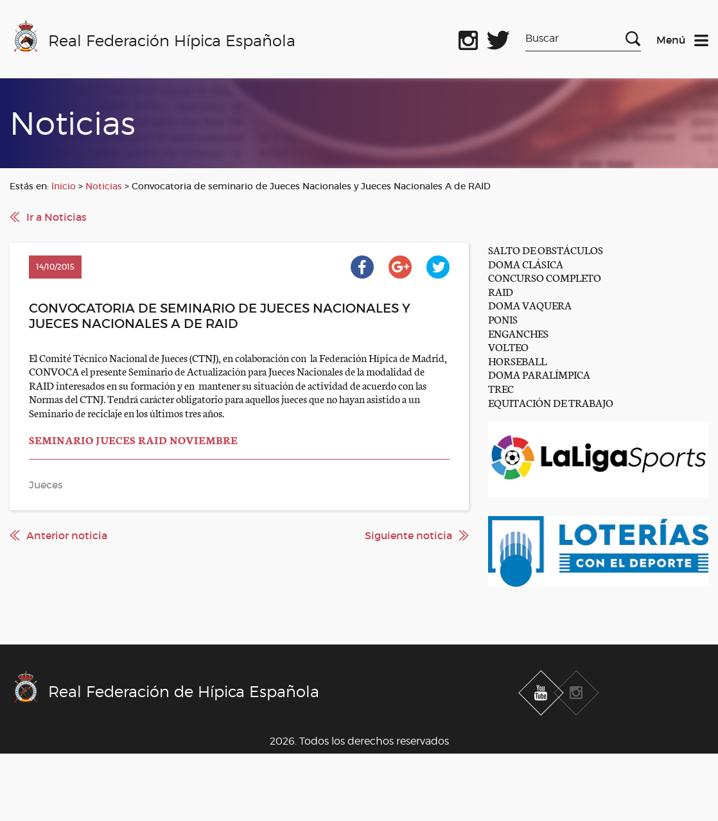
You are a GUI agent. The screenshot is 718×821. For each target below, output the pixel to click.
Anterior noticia (66, 535)
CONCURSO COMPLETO (544, 277)
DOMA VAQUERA (530, 304)
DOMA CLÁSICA (525, 263)
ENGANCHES (518, 332)
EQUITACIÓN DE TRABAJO (550, 402)
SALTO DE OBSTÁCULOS (545, 249)
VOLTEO (508, 346)
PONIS (503, 318)
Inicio (63, 186)
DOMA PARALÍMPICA (539, 374)
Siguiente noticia (408, 535)
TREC (501, 388)
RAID (500, 291)
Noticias (103, 186)
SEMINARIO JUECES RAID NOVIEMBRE (133, 439)
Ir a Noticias (56, 217)
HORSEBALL (517, 360)
